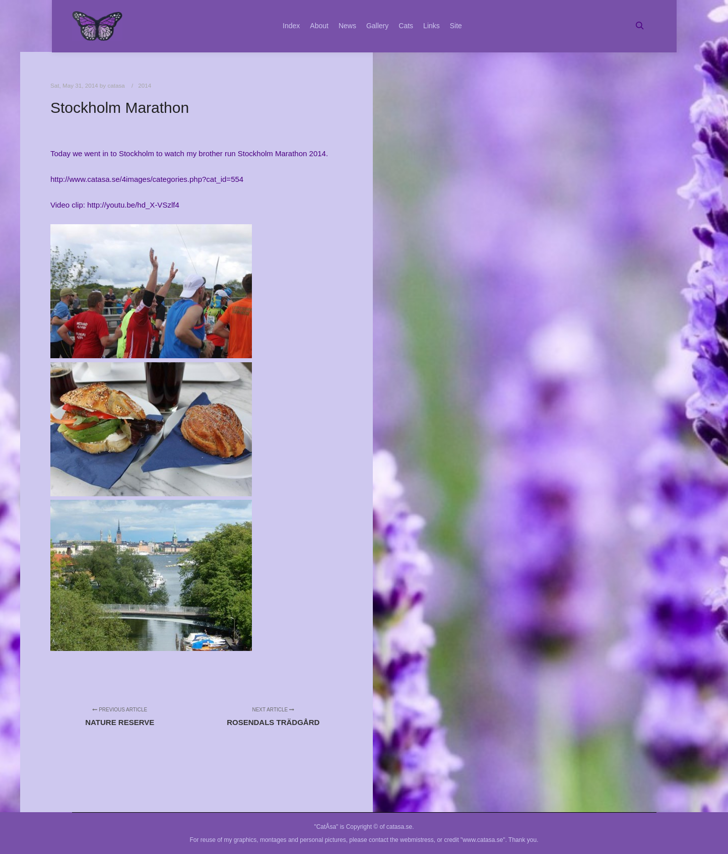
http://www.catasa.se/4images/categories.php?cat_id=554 (146, 179)
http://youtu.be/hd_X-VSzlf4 (133, 205)
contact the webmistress (401, 839)
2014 (144, 85)
